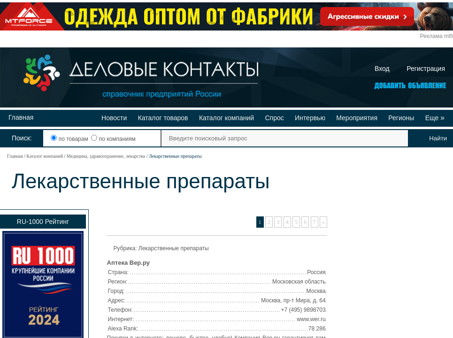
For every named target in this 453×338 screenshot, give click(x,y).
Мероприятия (356, 118)
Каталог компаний (226, 118)
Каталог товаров (163, 118)
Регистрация (426, 68)
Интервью (310, 118)
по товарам (70, 139)
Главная (20, 117)
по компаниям (113, 139)
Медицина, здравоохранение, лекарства (106, 156)
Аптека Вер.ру (128, 262)
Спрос (274, 118)
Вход (382, 68)
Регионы (401, 118)
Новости (114, 118)
